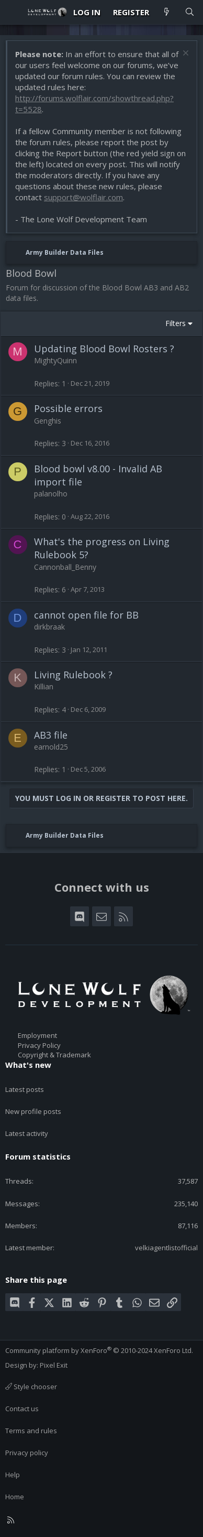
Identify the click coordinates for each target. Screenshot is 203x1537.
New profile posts (33, 1111)
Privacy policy (26, 1452)
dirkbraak (49, 627)
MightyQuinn (55, 360)
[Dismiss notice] (184, 54)
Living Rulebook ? (73, 674)
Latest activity (26, 1133)
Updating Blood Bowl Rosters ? (104, 348)
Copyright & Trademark (54, 1054)
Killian (43, 686)
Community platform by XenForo (99, 1350)
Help (12, 1474)
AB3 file (50, 735)
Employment (37, 1035)
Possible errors (68, 408)
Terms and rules (31, 1430)
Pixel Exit (53, 1365)
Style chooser (31, 1386)
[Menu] (13, 12)
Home (14, 1496)
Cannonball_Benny (65, 567)
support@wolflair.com (83, 197)
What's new (28, 1064)
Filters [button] (175, 323)
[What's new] (166, 12)
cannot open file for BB (86, 615)
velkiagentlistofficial (166, 1247)
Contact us (22, 1408)
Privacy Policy (39, 1045)
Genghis (47, 421)
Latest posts (24, 1089)
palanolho (50, 494)
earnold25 (51, 747)
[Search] (189, 12)
